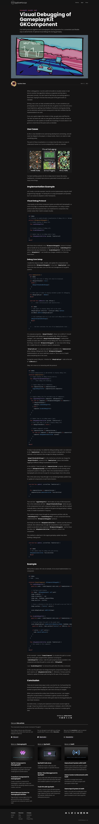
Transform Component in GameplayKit (20, 778)
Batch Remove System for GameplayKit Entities (20, 793)
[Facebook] (84, 813)
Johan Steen (22, 83)
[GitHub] (60, 717)
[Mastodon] (64, 717)
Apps (82, 2)
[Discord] (66, 813)
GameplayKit (23, 10)
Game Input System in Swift (74, 789)
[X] (67, 717)
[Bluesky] (71, 717)
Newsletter (69, 737)
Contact (28, 817)
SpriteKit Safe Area (44, 763)
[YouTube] (87, 813)
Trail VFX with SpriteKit (46, 787)
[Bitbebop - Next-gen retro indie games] (19, 2)
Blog (20, 815)
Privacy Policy (30, 819)
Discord (15, 737)
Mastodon (56, 732)
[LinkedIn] (62, 717)
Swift (35, 10)
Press (87, 2)
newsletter (74, 730)
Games (77, 2)
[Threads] (69, 717)
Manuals (21, 819)
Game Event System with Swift (75, 763)
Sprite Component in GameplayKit (18, 764)
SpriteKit (30, 10)
